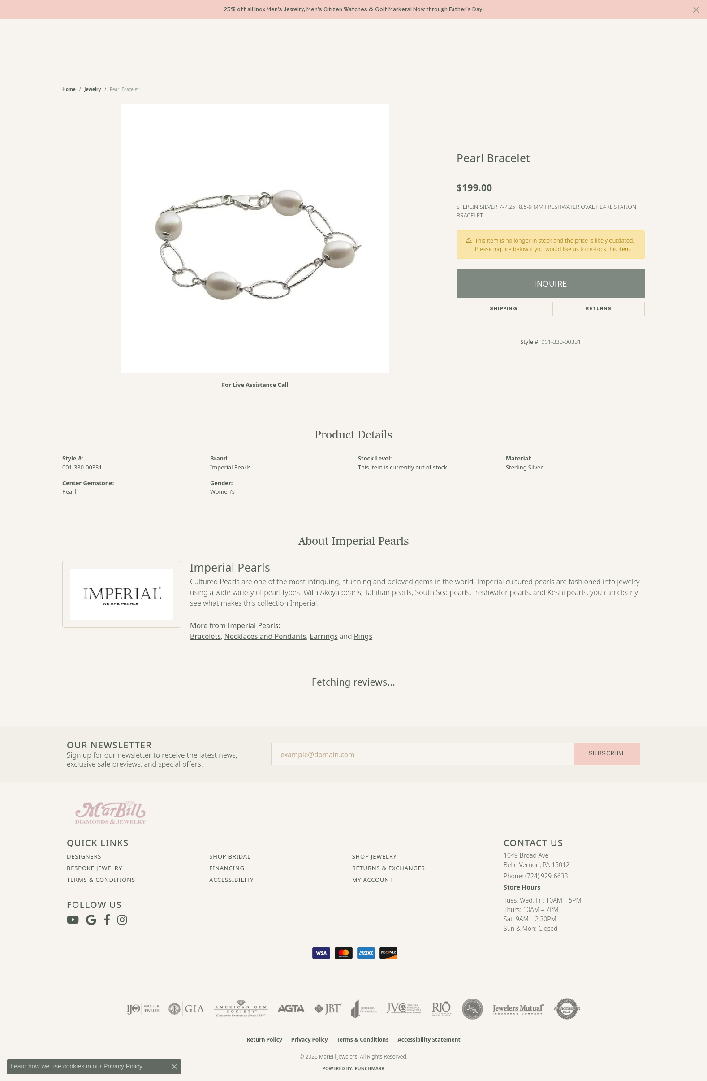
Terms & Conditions (101, 880)
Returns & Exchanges (388, 868)
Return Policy (264, 1039)
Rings (363, 636)
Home (69, 89)
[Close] (696, 9)
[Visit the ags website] (240, 1009)
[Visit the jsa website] (472, 1009)
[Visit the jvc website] (403, 1009)
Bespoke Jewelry (94, 868)
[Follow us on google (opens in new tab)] (91, 920)
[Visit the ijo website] (143, 1009)
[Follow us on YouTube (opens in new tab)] (73, 920)
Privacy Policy (309, 1039)
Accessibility (231, 880)
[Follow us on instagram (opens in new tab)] (122, 920)
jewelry (92, 89)
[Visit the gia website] (186, 1009)
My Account (372, 880)
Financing (226, 868)
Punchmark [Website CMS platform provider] (370, 1068)
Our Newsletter (109, 745)
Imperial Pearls (230, 467)
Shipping (503, 308)
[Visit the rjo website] (441, 1009)
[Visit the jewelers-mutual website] (518, 1009)
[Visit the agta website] (291, 1009)
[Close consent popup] (174, 1066)
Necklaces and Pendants (265, 636)
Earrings (324, 636)
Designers (84, 856)
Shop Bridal (229, 856)
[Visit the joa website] (364, 1009)
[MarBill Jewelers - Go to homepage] (110, 811)
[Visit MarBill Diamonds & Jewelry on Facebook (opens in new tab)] (106, 920)
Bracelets (205, 636)
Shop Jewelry (374, 856)
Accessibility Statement (428, 1039)
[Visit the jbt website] (328, 1009)
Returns (598, 308)
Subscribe (607, 753)
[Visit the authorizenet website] (567, 1009)
